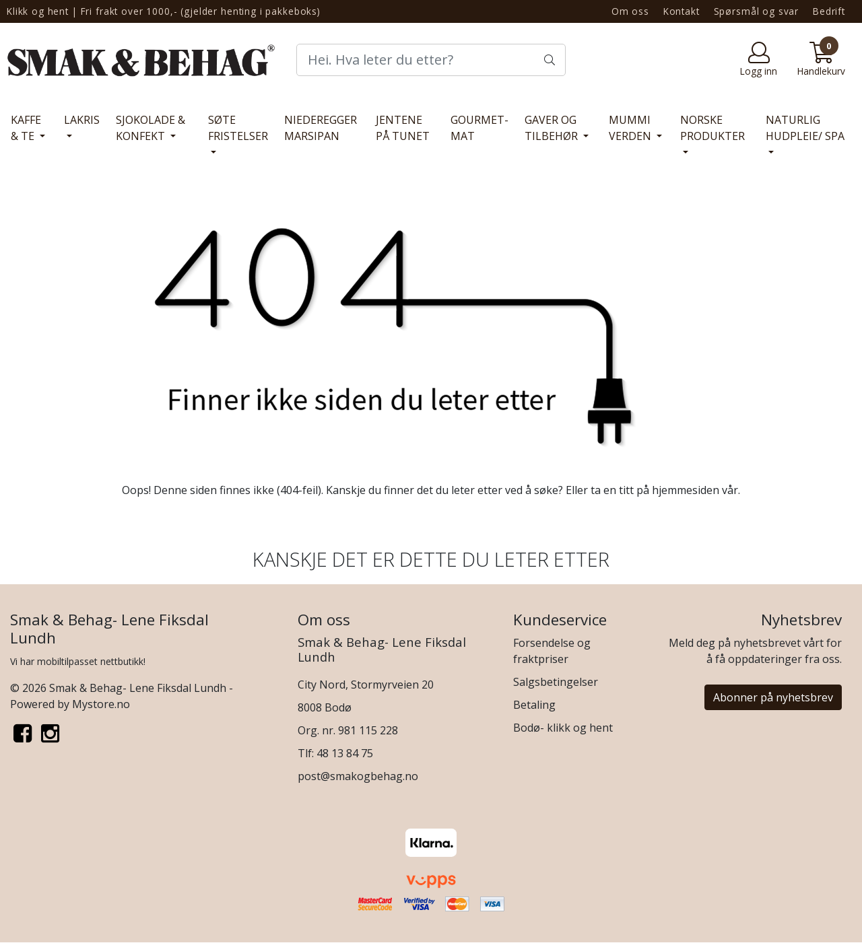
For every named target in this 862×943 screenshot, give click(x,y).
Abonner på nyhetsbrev (773, 697)
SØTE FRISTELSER (238, 127)
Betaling (534, 704)
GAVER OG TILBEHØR (553, 127)
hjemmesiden (685, 490)
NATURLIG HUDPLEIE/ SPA (805, 127)
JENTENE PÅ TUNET (403, 127)
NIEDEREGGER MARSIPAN (320, 127)
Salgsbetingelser (555, 681)
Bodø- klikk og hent (563, 727)
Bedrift (829, 11)
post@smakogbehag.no (358, 776)
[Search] (431, 60)
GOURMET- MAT (479, 127)
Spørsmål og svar (756, 11)
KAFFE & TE (26, 127)
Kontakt (681, 11)
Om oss (630, 11)
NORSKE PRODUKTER (712, 127)
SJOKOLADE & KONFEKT (150, 127)
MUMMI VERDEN (631, 127)
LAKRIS (82, 119)
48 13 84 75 (345, 753)
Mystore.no (101, 704)
